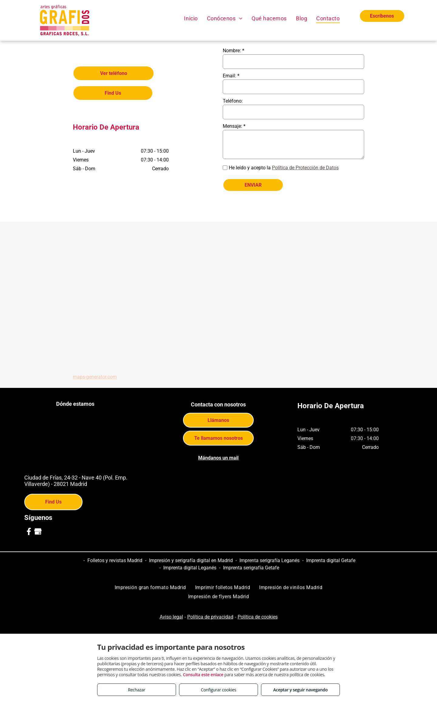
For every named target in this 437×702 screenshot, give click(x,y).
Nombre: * (233, 50)
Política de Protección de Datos (305, 168)
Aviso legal (171, 617)
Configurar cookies (218, 690)
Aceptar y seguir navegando (300, 690)
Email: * (231, 76)
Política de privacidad (210, 617)
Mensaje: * (234, 126)
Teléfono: (233, 101)
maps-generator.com (95, 377)
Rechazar (136, 690)
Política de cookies (258, 617)
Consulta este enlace (203, 674)
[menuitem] (190, 18)
